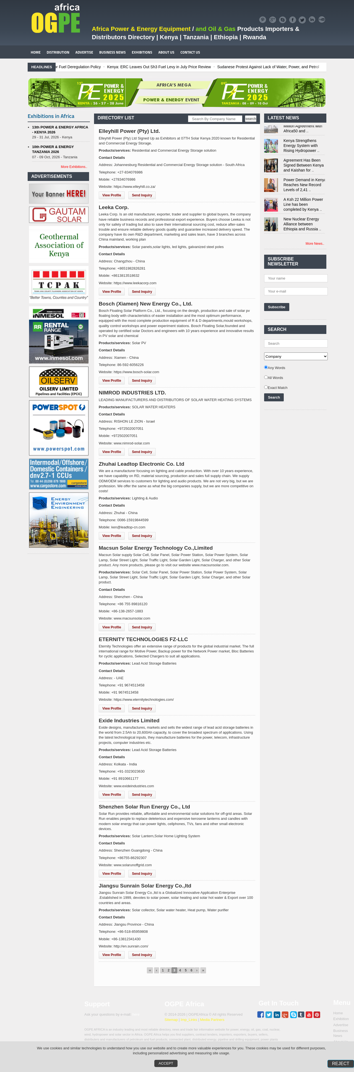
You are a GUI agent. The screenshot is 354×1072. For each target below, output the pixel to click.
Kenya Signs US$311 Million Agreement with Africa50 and (302, 127)
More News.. (315, 244)
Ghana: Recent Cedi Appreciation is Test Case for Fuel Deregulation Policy (76, 67)
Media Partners (212, 1020)
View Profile (111, 195)
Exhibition (341, 1019)
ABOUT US (166, 52)
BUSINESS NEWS (112, 52)
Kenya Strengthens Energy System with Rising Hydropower (300, 147)
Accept (166, 1063)
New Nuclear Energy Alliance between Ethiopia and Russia (301, 225)
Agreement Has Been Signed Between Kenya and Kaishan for (303, 166)
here (135, 1014)
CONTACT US (190, 52)
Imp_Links (189, 1020)
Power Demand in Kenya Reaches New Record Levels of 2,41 (304, 186)
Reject (340, 1063)
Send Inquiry (142, 195)
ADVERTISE (84, 52)
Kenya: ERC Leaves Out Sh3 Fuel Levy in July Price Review (198, 67)
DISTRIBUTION (58, 52)
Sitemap (171, 1020)
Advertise (340, 1025)
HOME (36, 52)
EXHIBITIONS (142, 52)
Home (338, 1013)
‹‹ (150, 970)
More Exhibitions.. (74, 167)
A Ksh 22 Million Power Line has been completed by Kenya (303, 206)
